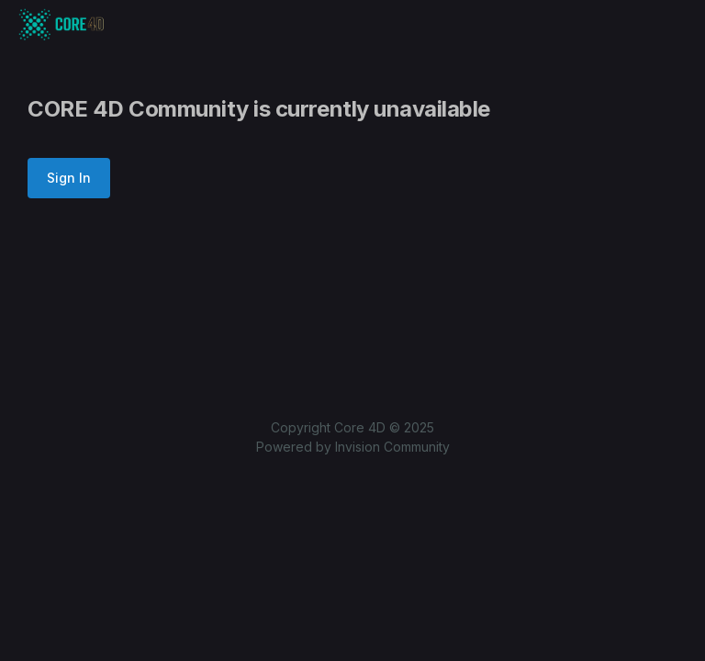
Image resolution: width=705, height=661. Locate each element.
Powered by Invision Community (353, 446)
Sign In (69, 177)
